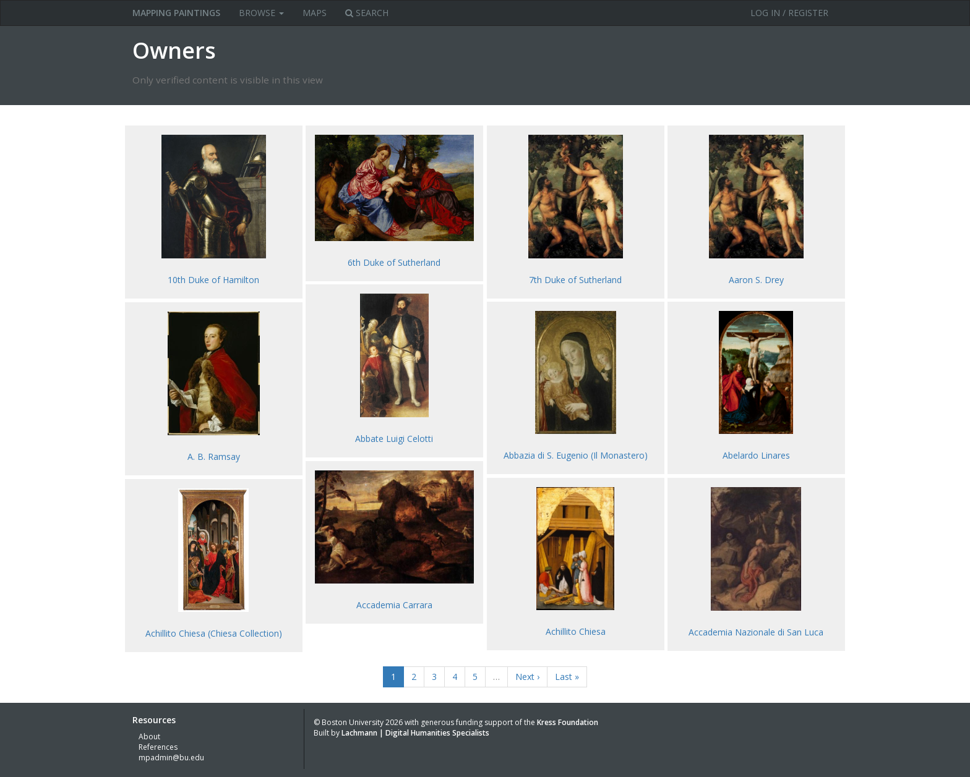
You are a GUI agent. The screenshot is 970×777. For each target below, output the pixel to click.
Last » (567, 676)
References (158, 747)
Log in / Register (789, 13)
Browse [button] (261, 13)
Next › (527, 676)
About (149, 736)
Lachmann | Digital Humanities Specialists (415, 733)
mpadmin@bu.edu (171, 757)
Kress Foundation (567, 722)
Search (366, 13)
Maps (315, 13)
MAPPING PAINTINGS (176, 13)
